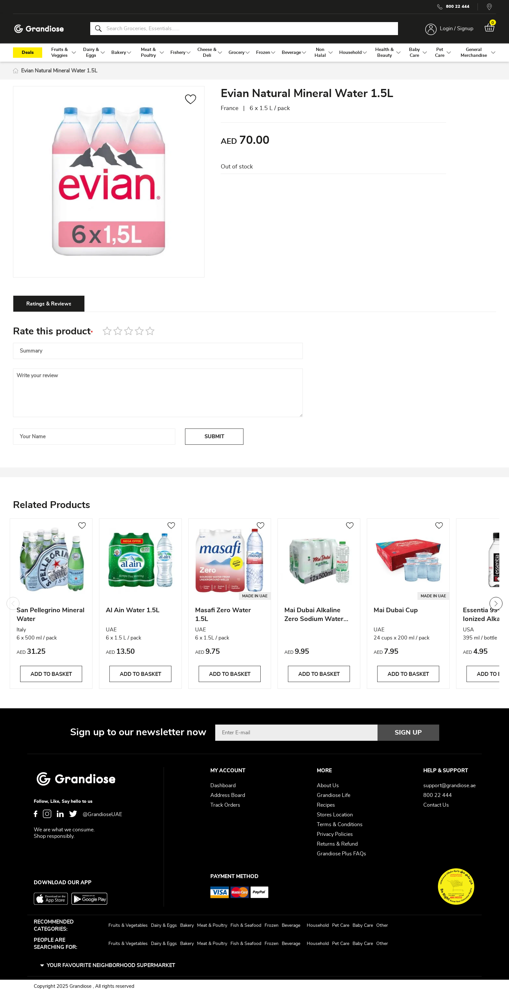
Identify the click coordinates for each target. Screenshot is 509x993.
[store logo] (39, 29)
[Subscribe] (408, 733)
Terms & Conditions (340, 824)
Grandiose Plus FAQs (341, 853)
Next (496, 603)
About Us (328, 785)
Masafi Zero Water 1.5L (223, 614)
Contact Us (436, 805)
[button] (190, 100)
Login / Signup (456, 28)
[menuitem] (59, 52)
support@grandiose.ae (449, 785)
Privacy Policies (335, 834)
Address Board (227, 795)
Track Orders (225, 805)
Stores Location (335, 814)
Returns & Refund (337, 844)
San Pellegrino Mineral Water (50, 614)
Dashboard (223, 785)
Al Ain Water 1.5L (132, 610)
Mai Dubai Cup (396, 610)
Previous (12, 603)
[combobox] (244, 28)
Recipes (326, 805)
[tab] (49, 303)
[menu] (254, 52)
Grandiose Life (333, 795)
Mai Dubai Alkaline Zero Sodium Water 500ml (313, 615)
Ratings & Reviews (48, 303)
